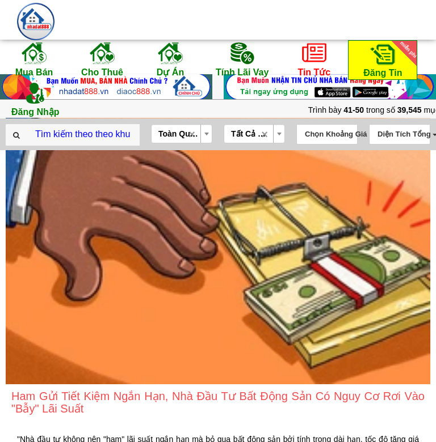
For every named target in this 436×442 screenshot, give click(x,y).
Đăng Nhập (35, 98)
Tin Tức (314, 59)
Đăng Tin (388, 59)
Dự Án (170, 59)
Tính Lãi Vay (242, 59)
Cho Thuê (102, 59)
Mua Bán (34, 59)
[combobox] (181, 133)
